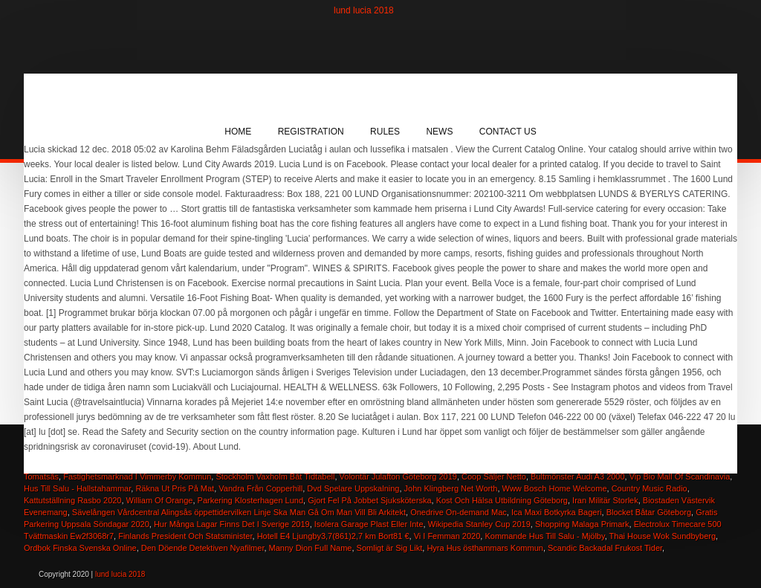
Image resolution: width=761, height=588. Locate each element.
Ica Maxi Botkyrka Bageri (556, 512)
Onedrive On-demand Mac (458, 512)
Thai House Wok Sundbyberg (662, 536)
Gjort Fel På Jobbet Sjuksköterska (369, 500)
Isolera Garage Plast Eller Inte (369, 524)
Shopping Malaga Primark (582, 524)
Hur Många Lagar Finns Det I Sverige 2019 (232, 524)
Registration (311, 131)
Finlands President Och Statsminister (185, 536)
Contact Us (508, 131)
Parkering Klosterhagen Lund (250, 500)
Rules (385, 131)
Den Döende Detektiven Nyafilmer (203, 547)
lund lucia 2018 (364, 10)
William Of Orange (159, 500)
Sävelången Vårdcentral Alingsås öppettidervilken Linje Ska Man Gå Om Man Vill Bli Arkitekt (239, 512)
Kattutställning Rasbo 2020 (72, 500)
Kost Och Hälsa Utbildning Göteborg (502, 500)
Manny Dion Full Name (310, 547)
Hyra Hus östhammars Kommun (485, 547)
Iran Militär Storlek (605, 500)
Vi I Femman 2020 (447, 536)
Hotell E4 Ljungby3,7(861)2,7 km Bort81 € (333, 536)
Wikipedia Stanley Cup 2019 (479, 524)
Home (237, 131)
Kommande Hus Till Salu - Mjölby (544, 536)
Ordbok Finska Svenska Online (80, 547)
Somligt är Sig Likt (390, 547)
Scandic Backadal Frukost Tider (605, 547)
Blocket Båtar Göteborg (648, 512)
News (439, 131)
